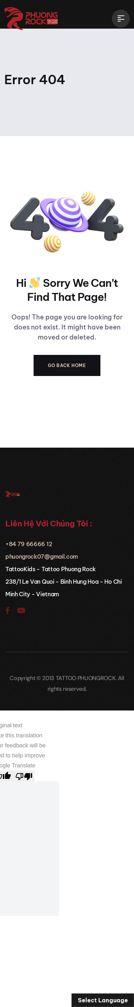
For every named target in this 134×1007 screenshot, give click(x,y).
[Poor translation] (24, 776)
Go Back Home (67, 365)
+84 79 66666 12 (28, 544)
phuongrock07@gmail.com (41, 556)
